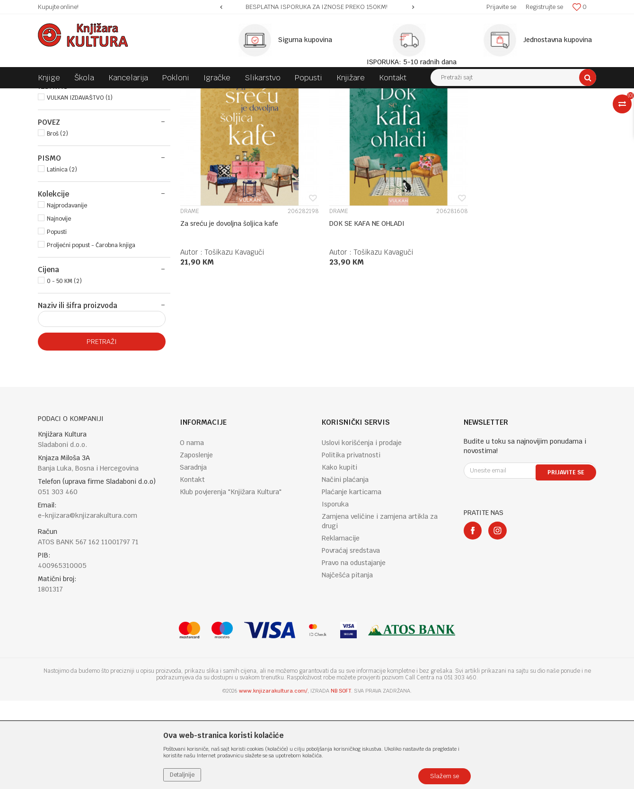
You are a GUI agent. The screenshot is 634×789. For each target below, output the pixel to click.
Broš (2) (57, 222)
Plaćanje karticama (351, 580)
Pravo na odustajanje (354, 651)
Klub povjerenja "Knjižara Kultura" (231, 580)
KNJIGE (54, 135)
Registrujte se (544, 7)
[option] (317, 7)
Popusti (57, 320)
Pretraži (102, 430)
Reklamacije (341, 626)
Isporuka (335, 592)
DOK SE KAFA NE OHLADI (359, 304)
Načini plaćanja (345, 568)
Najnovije (59, 307)
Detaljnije (182, 775)
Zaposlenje (196, 543)
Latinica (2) (62, 258)
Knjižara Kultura (58, 95)
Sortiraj (407, 113)
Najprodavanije (67, 294)
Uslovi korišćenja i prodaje (362, 531)
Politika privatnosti (351, 543)
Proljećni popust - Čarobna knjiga (91, 333)
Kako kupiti (339, 555)
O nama (192, 531)
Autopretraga (366, 113)
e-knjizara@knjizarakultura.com (87, 604)
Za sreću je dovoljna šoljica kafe (229, 304)
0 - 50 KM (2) (64, 369)
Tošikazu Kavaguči (234, 333)
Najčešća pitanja (347, 663)
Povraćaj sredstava (351, 639)
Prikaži (497, 113)
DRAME (189, 292)
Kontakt (192, 568)
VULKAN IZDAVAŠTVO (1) (80, 186)
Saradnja (193, 555)
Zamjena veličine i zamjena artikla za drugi (380, 609)
